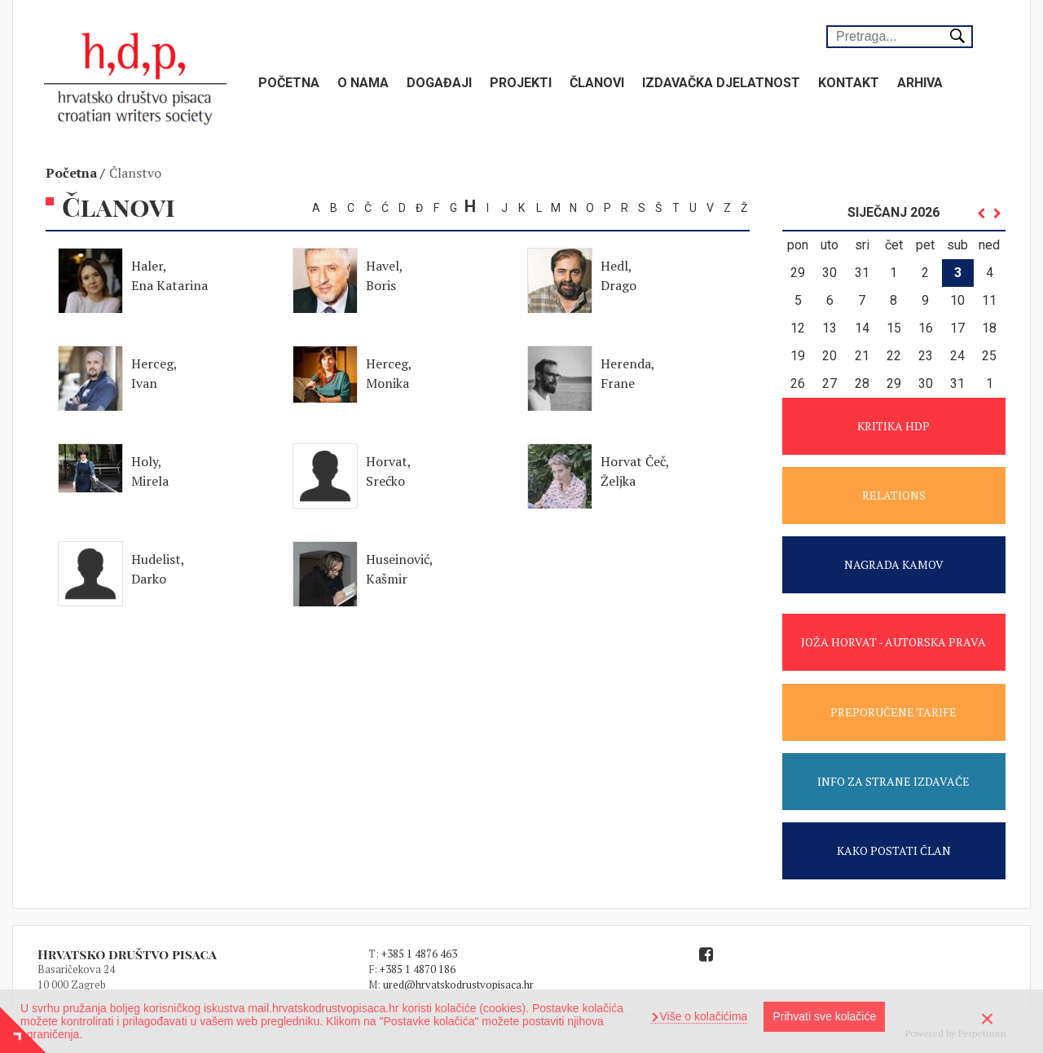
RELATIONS (894, 495)
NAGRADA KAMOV (894, 564)
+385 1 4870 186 (417, 969)
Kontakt (848, 82)
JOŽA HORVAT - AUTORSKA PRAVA (893, 642)
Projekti (521, 82)
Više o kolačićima (702, 1016)
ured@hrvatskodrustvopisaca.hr (458, 984)
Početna (288, 82)
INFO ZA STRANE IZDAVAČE (893, 781)
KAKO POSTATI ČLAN (894, 850)
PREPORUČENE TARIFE (893, 712)
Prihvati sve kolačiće (824, 1016)
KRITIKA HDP (893, 426)
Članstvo (135, 173)
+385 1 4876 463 (419, 953)
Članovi (597, 82)
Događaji (439, 82)
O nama (363, 82)
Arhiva (920, 82)
